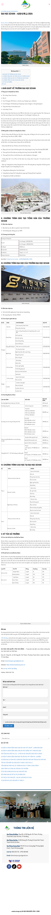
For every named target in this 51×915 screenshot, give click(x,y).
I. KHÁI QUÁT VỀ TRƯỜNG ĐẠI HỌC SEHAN (11, 74)
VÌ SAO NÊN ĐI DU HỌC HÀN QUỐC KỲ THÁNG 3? (12, 780)
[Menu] (2, 4)
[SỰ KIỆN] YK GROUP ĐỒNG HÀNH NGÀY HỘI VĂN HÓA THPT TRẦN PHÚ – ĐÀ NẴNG (21, 756)
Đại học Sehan (4, 22)
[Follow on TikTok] (14, 866)
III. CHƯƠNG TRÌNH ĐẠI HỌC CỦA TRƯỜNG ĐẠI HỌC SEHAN (15, 78)
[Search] (49, 4)
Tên (4, 700)
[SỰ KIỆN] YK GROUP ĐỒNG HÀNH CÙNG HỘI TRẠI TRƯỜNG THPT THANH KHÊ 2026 (21, 750)
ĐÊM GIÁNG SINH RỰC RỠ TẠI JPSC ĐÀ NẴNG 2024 (13, 774)
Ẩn (19, 71)
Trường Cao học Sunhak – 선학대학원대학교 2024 (19, 259)
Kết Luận (4, 84)
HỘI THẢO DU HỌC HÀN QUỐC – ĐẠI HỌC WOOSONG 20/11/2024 (16, 777)
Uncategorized (14, 11)
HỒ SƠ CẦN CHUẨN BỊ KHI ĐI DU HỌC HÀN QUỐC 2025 (14, 771)
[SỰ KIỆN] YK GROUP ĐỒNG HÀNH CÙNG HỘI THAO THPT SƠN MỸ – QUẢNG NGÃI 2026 (21, 747)
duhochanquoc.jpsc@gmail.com (14, 661)
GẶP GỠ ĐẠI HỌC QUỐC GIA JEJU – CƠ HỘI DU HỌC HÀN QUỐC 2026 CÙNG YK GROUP (21, 753)
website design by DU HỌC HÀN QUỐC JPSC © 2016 (25, 911)
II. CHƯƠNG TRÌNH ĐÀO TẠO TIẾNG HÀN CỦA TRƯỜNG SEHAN (16, 76)
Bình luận (5, 687)
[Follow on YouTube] (19, 866)
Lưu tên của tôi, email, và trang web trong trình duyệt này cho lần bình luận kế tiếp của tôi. (26, 722)
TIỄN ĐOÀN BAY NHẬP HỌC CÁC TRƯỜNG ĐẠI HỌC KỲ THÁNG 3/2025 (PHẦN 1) (20, 765)
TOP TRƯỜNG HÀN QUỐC (6, 11)
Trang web (5, 714)
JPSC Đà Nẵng (4, 638)
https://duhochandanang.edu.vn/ (16, 665)
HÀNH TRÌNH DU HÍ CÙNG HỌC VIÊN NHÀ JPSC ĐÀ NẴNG (14, 768)
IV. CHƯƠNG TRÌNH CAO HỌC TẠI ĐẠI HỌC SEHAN (13, 80)
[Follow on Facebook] (9, 866)
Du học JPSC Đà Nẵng (10, 668)
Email (4, 707)
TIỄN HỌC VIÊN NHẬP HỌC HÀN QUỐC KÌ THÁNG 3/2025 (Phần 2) (17, 762)
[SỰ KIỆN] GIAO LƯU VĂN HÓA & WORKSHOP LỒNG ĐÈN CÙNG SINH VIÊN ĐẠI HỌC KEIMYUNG (23, 759)
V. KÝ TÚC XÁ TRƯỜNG (7, 82)
